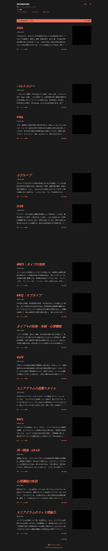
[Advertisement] (42, 67)
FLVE (20, 206)
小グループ (24, 175)
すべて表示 (88, 21)
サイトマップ (34, 12)
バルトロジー (26, 86)
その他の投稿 (64, 539)
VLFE (20, 357)
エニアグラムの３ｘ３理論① (36, 512)
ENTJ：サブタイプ (29, 295)
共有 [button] (18, 49)
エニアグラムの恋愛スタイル (36, 388)
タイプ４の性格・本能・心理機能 (39, 326)
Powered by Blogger (54, 545)
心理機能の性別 (27, 481)
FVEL (20, 117)
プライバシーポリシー (22, 12)
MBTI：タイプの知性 (31, 264)
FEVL (20, 28)
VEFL (20, 419)
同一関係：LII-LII (28, 450)
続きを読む (64, 49)
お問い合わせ (45, 12)
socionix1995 (23, 4)
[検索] (85, 4)
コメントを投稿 (23, 49)
